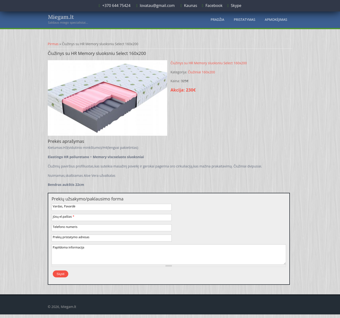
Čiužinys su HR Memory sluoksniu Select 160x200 (208, 63)
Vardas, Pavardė (64, 206)
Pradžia (217, 19)
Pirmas (53, 44)
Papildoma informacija (68, 247)
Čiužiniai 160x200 (201, 72)
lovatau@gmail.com (157, 5)
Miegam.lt (61, 17)
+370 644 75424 (115, 5)
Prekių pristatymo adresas (71, 237)
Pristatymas (244, 19)
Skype (236, 5)
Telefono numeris (65, 227)
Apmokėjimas (276, 19)
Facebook (214, 5)
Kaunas (190, 5)
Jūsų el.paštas (63, 217)
